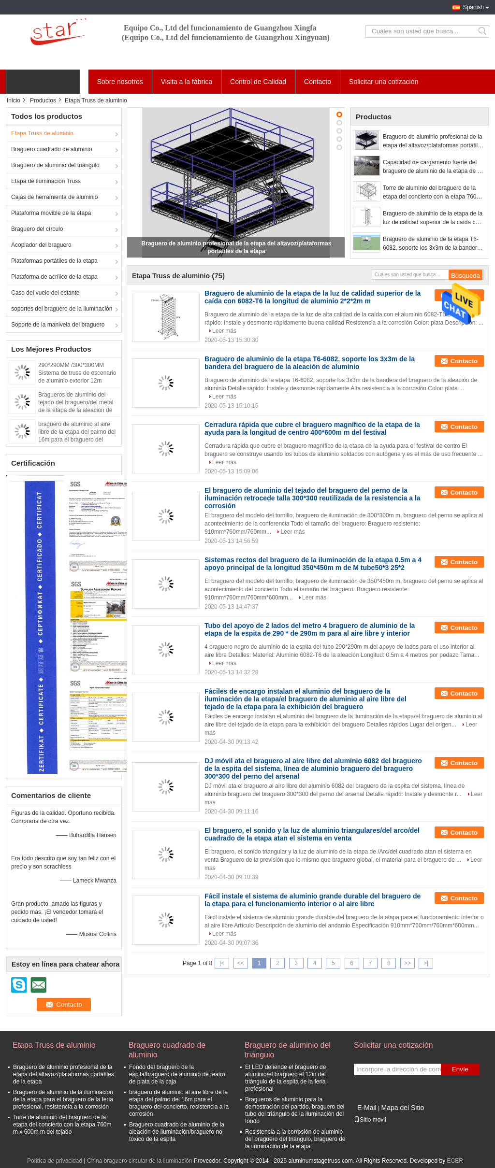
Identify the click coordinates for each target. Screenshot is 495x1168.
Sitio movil (370, 1119)
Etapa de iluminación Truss (46, 181)
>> (407, 963)
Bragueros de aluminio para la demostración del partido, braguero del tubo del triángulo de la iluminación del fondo (294, 1110)
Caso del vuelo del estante (45, 292)
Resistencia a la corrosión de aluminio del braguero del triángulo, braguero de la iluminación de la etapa (295, 1139)
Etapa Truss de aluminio (42, 133)
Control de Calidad (258, 81)
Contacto (317, 81)
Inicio (13, 100)
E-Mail (367, 1107)
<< (240, 963)
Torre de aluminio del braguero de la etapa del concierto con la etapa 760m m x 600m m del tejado (432, 193)
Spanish (473, 7)
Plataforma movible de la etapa (51, 213)
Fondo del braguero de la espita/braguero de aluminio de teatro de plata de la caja (177, 1074)
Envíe (460, 1069)
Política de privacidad (54, 1160)
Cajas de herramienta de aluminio (54, 197)
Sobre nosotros (120, 81)
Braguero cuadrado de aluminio (51, 149)
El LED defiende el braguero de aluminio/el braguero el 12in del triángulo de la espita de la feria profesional (285, 1078)
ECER (455, 1160)
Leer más (224, 331)
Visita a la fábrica (186, 81)
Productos (43, 100)
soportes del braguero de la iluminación (61, 308)
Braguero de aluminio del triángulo (55, 165)
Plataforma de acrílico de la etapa (54, 276)
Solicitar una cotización (383, 81)
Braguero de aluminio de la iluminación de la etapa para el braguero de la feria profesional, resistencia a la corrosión (63, 1099)
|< (221, 963)
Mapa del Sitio (402, 1107)
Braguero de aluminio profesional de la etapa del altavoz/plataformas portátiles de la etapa (433, 141)
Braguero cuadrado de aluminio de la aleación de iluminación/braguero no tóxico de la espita (176, 1131)
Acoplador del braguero (41, 245)
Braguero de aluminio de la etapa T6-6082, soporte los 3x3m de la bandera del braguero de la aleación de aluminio (433, 244)
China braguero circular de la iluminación (139, 1160)
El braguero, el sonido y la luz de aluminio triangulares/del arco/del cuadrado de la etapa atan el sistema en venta (312, 834)
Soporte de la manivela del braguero (57, 324)
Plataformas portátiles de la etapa (54, 260)
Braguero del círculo (37, 229)
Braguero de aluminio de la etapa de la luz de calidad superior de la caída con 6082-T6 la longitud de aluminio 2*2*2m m (432, 218)
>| (425, 963)
